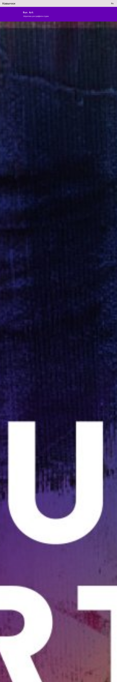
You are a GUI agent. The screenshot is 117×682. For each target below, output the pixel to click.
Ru (112, 3)
